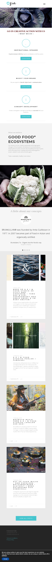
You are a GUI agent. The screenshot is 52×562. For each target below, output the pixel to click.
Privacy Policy (10, 540)
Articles (12, 450)
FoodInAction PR (13, 316)
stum (11, 441)
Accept (5, 559)
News (11, 257)
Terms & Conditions (12, 538)
